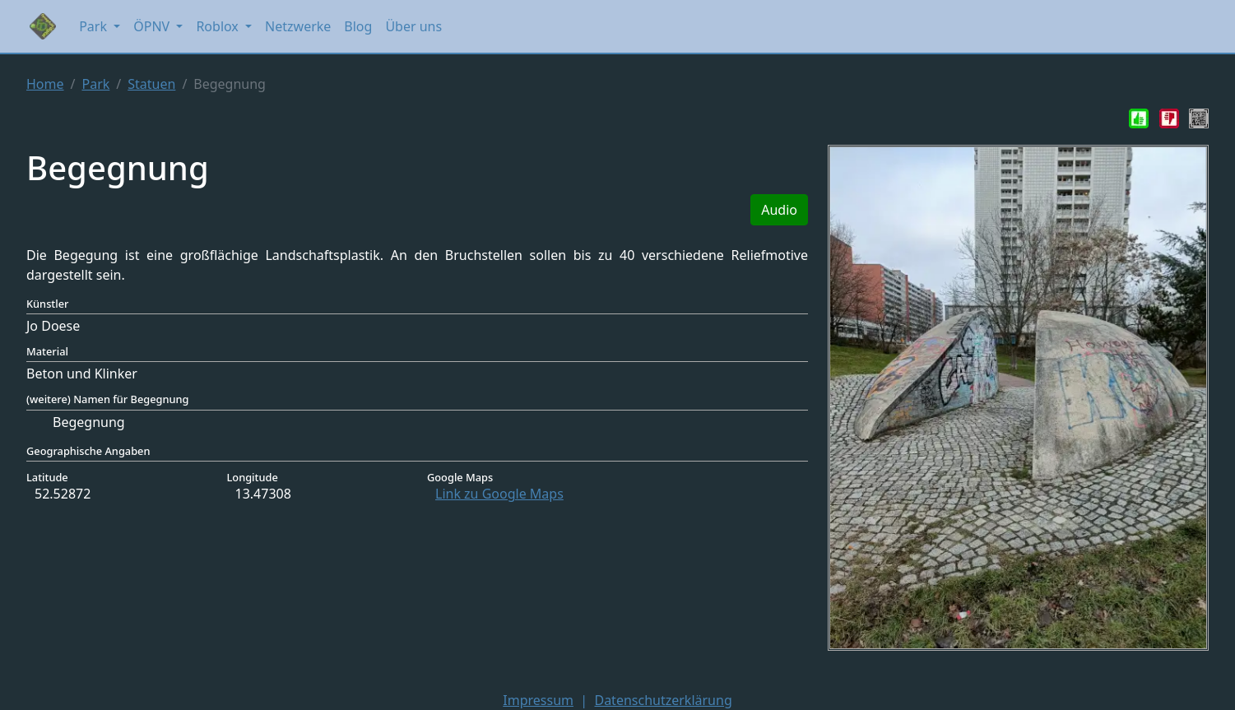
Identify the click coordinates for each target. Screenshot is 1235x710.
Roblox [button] (219, 26)
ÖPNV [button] (153, 26)
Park (95, 84)
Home (45, 84)
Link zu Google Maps (499, 494)
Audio (779, 210)
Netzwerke (298, 26)
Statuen (151, 84)
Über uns (413, 26)
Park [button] (94, 26)
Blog (358, 26)
